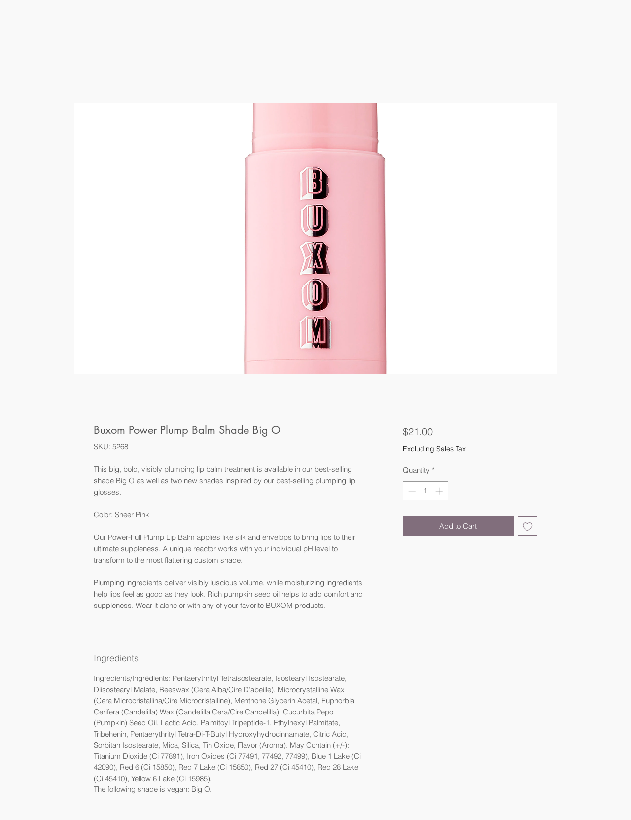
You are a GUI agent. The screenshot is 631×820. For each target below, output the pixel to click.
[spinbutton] (425, 491)
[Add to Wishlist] (528, 526)
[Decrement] (411, 491)
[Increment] (440, 491)
